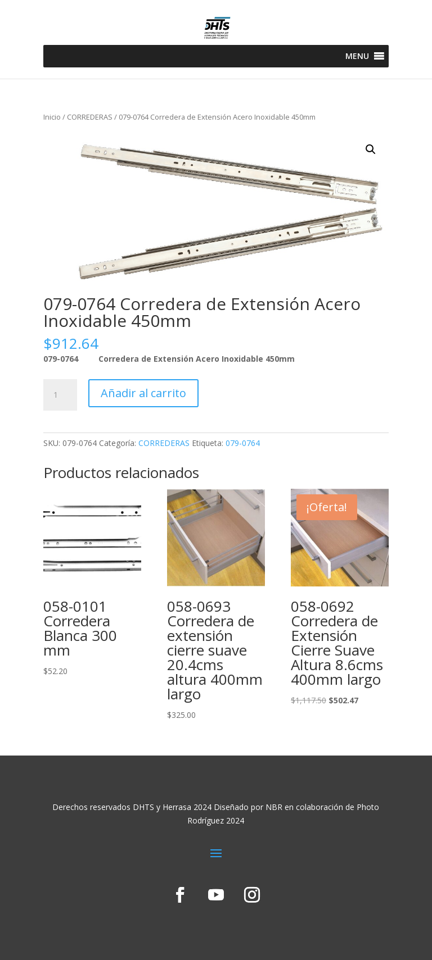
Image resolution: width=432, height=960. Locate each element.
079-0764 (243, 443)
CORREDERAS (89, 117)
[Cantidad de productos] (60, 395)
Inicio (52, 117)
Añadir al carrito (143, 393)
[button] (357, 56)
